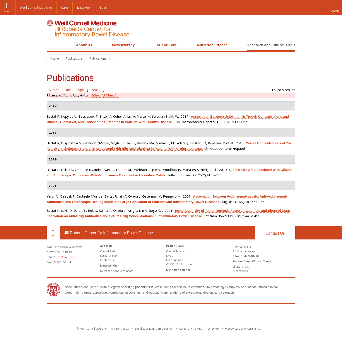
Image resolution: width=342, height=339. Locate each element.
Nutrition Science (212, 45)
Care (64, 7)
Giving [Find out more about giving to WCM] (198, 328)
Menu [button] (7, 11)
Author (54, 90)
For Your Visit (174, 260)
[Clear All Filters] (104, 95)
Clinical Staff (107, 251)
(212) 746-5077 (66, 257)
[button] (334, 7)
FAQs (169, 256)
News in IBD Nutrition (246, 256)
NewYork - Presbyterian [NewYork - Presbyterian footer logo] (207, 312)
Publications (240, 271)
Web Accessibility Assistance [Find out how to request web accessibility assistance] (242, 328)
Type (80, 90)
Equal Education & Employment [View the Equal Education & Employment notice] (154, 328)
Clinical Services (176, 251)
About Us (84, 45)
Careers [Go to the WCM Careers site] (184, 328)
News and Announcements (116, 271)
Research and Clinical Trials (271, 45)
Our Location (53, 232)
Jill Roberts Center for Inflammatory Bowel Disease (108, 233)
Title (67, 90)
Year (94, 90)
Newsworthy (123, 45)
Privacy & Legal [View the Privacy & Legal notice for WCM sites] (120, 328)
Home (51, 45)
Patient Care (165, 45)
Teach (103, 7)
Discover (83, 7)
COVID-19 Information (179, 264)
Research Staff (109, 256)
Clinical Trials (241, 266)
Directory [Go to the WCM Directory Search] (213, 328)
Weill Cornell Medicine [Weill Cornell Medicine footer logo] (139, 312)
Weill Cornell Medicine (36, 7)
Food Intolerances (244, 251)
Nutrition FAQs (242, 247)
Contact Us (275, 233)
